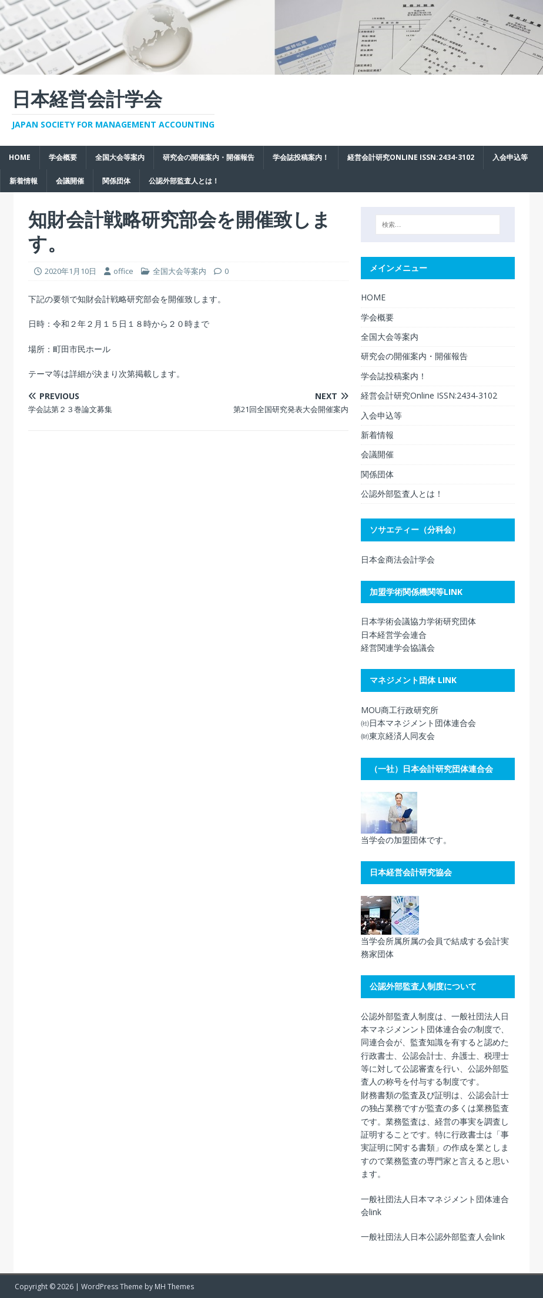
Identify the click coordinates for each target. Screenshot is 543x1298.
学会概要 (63, 157)
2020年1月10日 (70, 271)
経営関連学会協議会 (398, 647)
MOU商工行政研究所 (399, 709)
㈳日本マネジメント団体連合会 (418, 722)
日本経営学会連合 (394, 634)
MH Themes (174, 1287)
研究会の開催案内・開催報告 (208, 157)
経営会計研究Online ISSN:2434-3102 (410, 157)
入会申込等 (510, 157)
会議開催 (70, 181)
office (123, 271)
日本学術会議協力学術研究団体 (418, 621)
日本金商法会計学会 (398, 559)
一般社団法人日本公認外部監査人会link (433, 1236)
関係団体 (116, 181)
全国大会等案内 (120, 157)
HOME (20, 157)
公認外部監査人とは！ (184, 181)
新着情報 (23, 181)
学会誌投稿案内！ (301, 157)
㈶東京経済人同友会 (398, 735)
